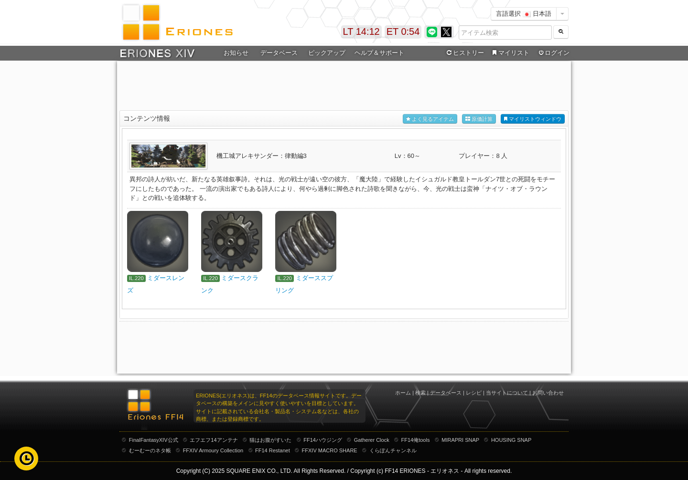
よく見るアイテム (430, 119)
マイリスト (509, 53)
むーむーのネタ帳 (150, 450)
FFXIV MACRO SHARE (329, 450)
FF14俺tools (415, 440)
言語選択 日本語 (523, 13)
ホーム (403, 393)
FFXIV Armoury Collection (213, 450)
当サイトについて (507, 393)
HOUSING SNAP (511, 440)
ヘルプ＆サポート (379, 52)
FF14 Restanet (272, 450)
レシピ (474, 393)
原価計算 (479, 119)
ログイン (553, 53)
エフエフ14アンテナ (213, 440)
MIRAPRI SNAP (460, 440)
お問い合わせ (548, 393)
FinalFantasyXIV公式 (153, 440)
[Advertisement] (344, 86)
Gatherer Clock (371, 440)
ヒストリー (464, 53)
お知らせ (236, 52)
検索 (420, 393)
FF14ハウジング (322, 440)
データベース (279, 52)
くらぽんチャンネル (393, 450)
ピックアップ (326, 52)
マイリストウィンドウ (532, 119)
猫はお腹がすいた (270, 440)
